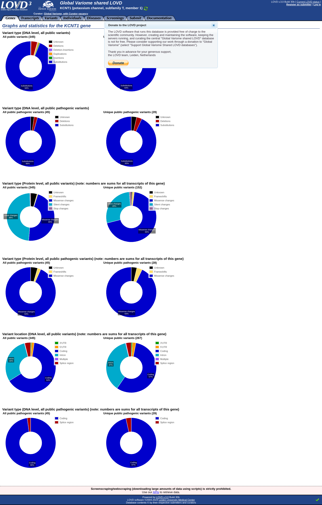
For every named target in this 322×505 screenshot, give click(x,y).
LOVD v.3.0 (162, 497)
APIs (156, 492)
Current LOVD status (308, 1)
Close (213, 25)
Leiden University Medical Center (177, 500)
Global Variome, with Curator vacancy (66, 13)
